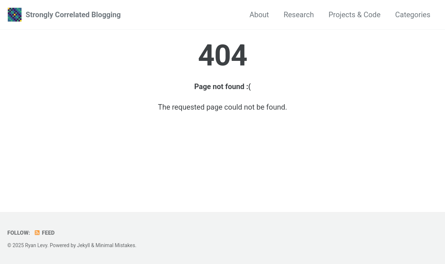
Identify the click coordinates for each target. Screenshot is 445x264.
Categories (412, 14)
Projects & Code (355, 14)
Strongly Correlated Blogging (73, 14)
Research (299, 14)
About (259, 14)
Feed (44, 233)
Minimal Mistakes (115, 245)
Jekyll (83, 245)
